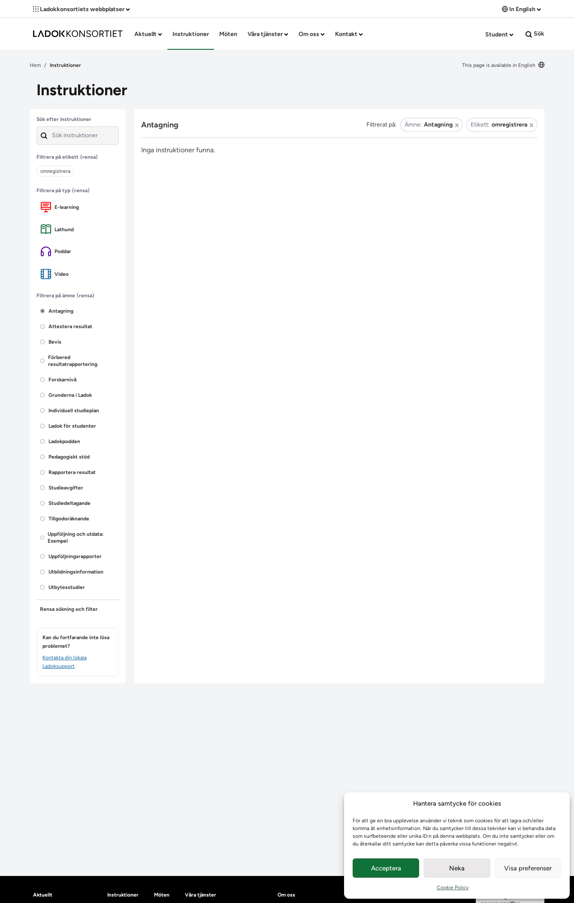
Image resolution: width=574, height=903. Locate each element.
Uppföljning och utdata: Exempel (72, 537)
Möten (228, 34)
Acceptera (386, 868)
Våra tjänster (268, 34)
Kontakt (349, 34)
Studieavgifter (61, 488)
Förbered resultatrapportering (68, 360)
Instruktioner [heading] (123, 895)
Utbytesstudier (62, 587)
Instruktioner (190, 34)
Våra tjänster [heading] (200, 895)
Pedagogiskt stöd (65, 457)
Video (55, 274)
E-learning (60, 207)
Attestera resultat (66, 326)
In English (521, 9)
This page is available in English (503, 65)
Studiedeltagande (65, 503)
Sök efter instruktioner (63, 119)
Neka (457, 868)
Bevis (50, 342)
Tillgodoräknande (64, 519)
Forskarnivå (58, 380)
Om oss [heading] (286, 895)
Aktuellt (148, 34)
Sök (535, 34)
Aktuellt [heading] (42, 895)
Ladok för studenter (68, 426)
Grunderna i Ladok (66, 395)
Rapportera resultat (68, 472)
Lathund (57, 229)
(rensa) (89, 157)
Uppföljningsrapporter (71, 556)
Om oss (312, 34)
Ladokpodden (60, 441)
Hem (35, 65)
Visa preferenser (528, 868)
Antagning (56, 311)
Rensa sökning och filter (69, 609)
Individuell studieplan (69, 411)
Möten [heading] (161, 895)
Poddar (56, 251)
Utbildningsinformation (71, 572)
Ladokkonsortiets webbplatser (81, 9)
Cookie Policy (452, 888)
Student (499, 34)
